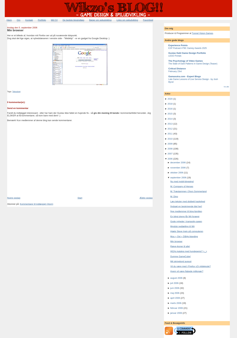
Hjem (9, 20)
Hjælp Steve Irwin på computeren (186, 231)
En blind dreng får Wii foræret (184, 216)
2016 (170, 108)
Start (80, 198)
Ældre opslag (146, 198)
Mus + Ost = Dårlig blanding (184, 236)
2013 (170, 123)
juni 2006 (174, 288)
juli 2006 (174, 283)
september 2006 (178, 177)
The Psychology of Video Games (185, 61)
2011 (170, 133)
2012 (170, 128)
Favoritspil (148, 20)
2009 (170, 143)
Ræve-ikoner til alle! (180, 246)
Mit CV (54, 20)
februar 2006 (176, 308)
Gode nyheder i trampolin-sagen (186, 221)
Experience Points (178, 45)
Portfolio (42, 20)
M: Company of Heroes (181, 186)
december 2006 (178, 162)
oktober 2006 (176, 172)
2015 (170, 113)
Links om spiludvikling (127, 20)
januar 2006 (176, 313)
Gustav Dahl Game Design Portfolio (187, 53)
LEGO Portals (174, 56)
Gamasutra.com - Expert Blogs (184, 76)
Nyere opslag (13, 198)
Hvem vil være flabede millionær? (186, 271)
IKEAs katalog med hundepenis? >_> (188, 251)
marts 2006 (175, 303)
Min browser (15, 30)
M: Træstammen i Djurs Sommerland (188, 191)
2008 (170, 148)
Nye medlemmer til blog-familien (186, 211)
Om (18, 20)
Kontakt (29, 20)
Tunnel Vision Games (202, 33)
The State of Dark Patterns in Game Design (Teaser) (192, 64)
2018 (170, 103)
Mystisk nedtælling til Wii (182, 226)
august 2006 (176, 278)
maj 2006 (174, 293)
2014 (170, 119)
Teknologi (16, 92)
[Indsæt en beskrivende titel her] (186, 206)
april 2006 (175, 298)
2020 (170, 99)
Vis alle (226, 87)
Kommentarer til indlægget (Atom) (36, 204)
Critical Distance (177, 68)
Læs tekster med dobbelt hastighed (187, 201)
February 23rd (175, 71)
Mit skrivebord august (181, 261)
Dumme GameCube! (180, 256)
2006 (170, 158)
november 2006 (178, 167)
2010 (170, 138)
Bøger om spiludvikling (100, 20)
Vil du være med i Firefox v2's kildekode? (190, 266)
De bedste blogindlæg (73, 20)
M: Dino (174, 196)
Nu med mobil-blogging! (182, 181)
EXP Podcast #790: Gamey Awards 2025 (187, 48)
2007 (170, 153)
